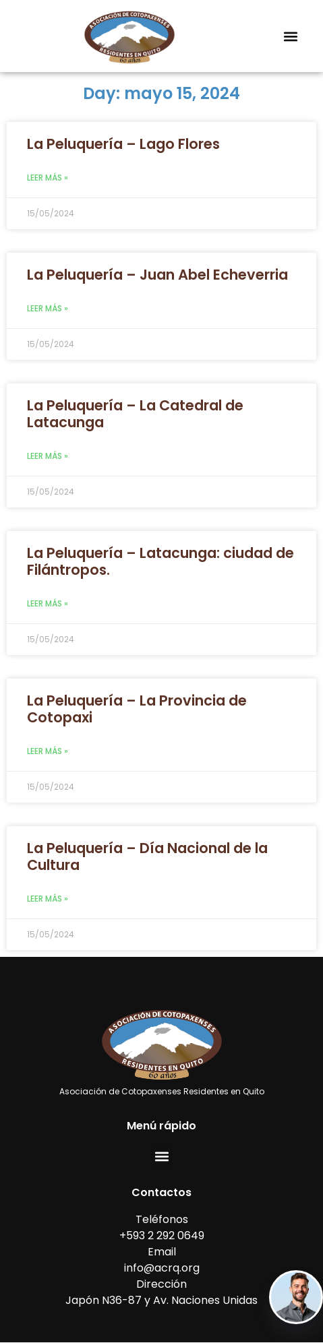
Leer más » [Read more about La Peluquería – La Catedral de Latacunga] (47, 456)
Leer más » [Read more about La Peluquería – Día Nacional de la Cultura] (47, 898)
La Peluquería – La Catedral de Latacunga (135, 414)
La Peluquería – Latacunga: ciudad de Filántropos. (160, 561)
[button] (291, 36)
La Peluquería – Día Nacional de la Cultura (147, 856)
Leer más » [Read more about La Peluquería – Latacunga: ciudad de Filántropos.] (47, 603)
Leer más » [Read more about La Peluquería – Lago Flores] (47, 177)
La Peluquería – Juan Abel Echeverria (157, 274)
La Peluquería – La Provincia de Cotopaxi (137, 709)
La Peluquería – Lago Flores (123, 144)
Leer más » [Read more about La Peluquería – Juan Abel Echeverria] (47, 308)
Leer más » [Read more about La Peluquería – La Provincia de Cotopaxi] (47, 751)
